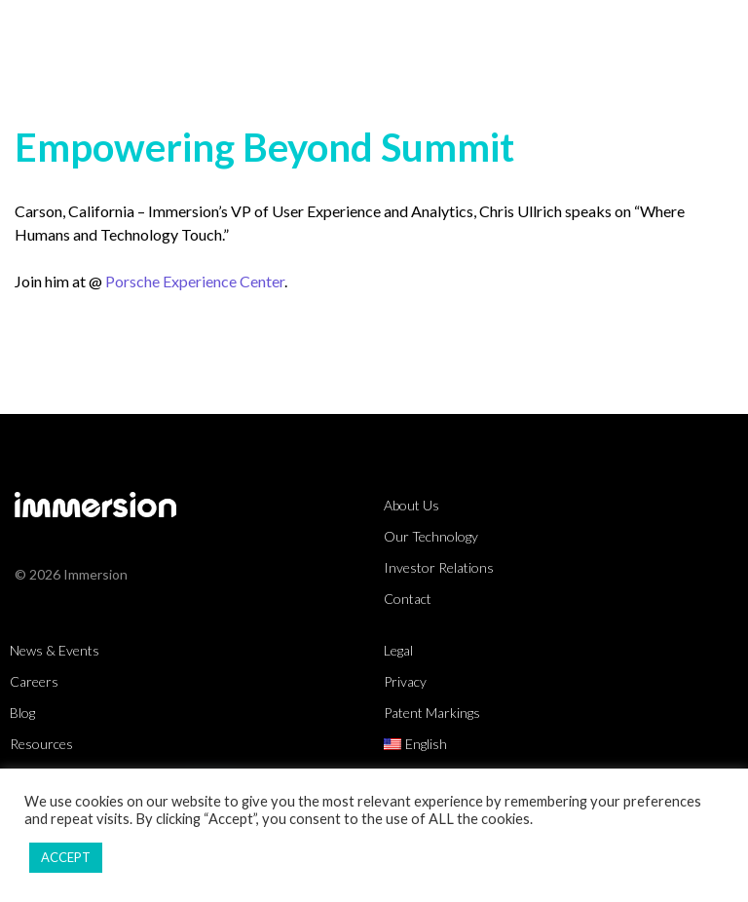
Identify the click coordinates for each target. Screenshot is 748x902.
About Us (411, 505)
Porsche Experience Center (194, 281)
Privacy (405, 681)
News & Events (54, 650)
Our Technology (431, 536)
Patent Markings (432, 712)
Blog (22, 712)
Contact (407, 598)
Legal (398, 650)
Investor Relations (439, 567)
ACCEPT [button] (66, 857)
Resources (41, 743)
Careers (34, 681)
